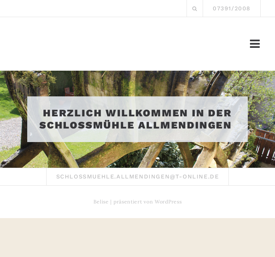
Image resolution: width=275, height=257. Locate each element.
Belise (101, 201)
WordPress (168, 201)
